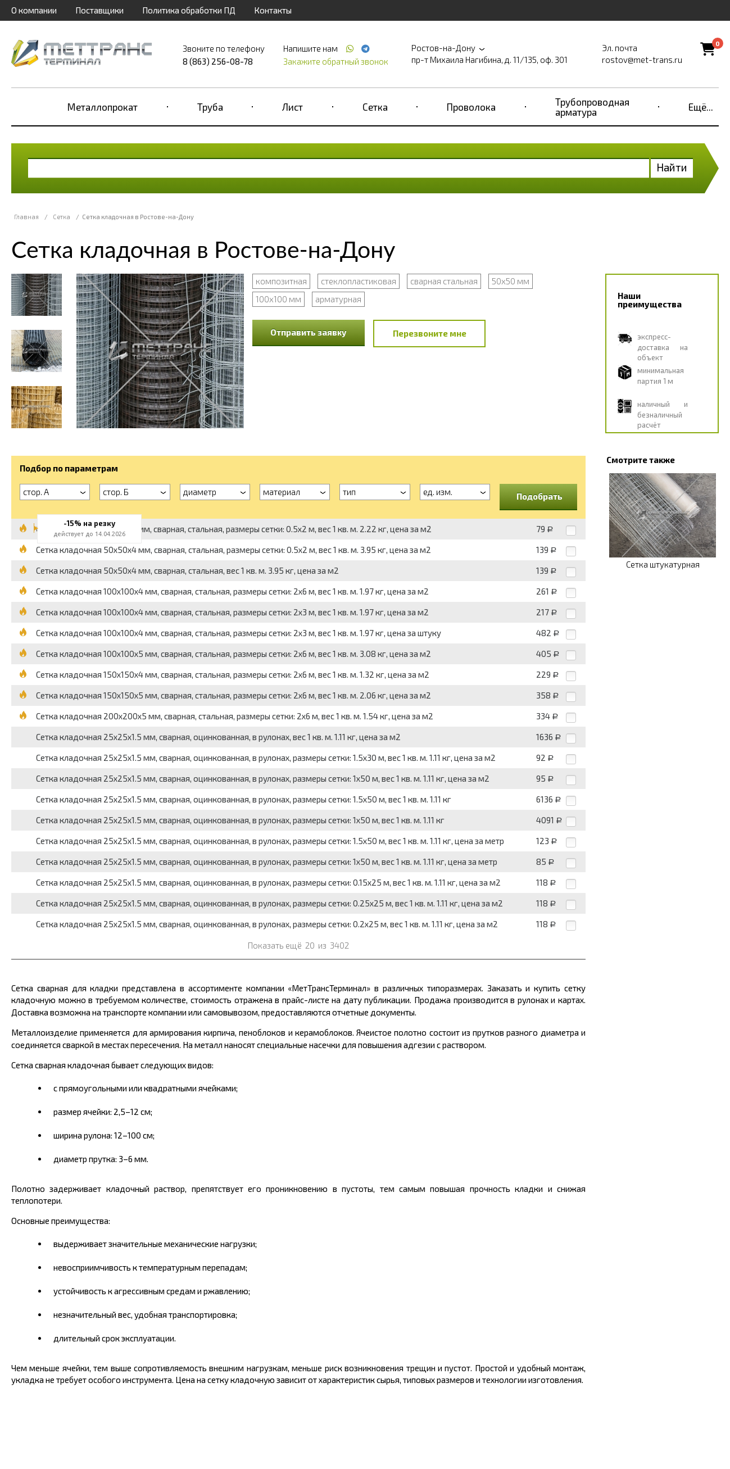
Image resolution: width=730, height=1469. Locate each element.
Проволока (471, 107)
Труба (210, 107)
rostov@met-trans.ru (642, 60)
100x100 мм (278, 299)
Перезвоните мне (429, 333)
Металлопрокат (102, 107)
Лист (292, 107)
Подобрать (539, 496)
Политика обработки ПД (188, 10)
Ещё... (700, 107)
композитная (281, 281)
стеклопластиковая (358, 281)
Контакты (273, 10)
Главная (26, 216)
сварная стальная (444, 281)
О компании (34, 10)
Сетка (375, 107)
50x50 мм (510, 281)
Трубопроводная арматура (592, 107)
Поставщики (99, 10)
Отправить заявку (308, 332)
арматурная (338, 299)
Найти (671, 167)
